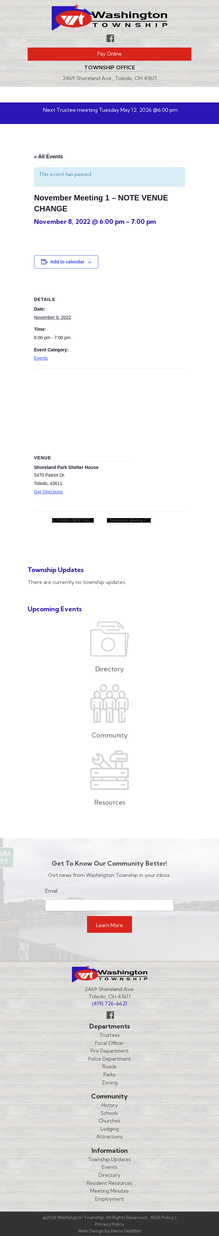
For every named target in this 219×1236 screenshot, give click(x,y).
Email (51, 890)
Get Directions (48, 491)
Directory (109, 1175)
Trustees (109, 1035)
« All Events (48, 156)
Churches (109, 1121)
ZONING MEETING (73, 520)
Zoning (110, 1083)
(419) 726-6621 (109, 1003)
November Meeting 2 (128, 520)
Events (41, 358)
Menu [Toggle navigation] (172, 95)
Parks (109, 1075)
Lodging (110, 1129)
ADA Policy (162, 1217)
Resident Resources (109, 1183)
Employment (109, 1199)
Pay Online (109, 54)
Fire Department (110, 1051)
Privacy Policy (109, 1224)
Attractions (109, 1137)
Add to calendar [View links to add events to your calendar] (67, 261)
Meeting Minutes (109, 1191)
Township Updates (109, 1159)
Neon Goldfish (126, 1231)
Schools (109, 1113)
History (109, 1105)
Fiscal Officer (109, 1043)
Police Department (109, 1059)
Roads (109, 1067)
